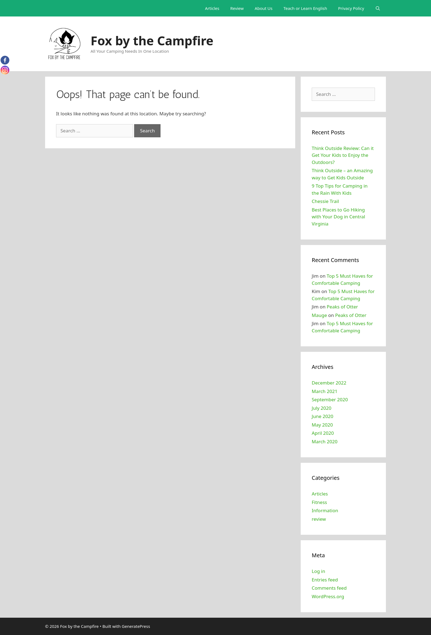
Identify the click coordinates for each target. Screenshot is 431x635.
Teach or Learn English (305, 8)
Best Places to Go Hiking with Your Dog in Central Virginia (338, 217)
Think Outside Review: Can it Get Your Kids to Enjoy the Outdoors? (343, 155)
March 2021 (325, 391)
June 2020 (322, 416)
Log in (318, 571)
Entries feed (325, 579)
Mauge (319, 315)
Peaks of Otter (342, 306)
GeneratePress (136, 626)
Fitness (319, 502)
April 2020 (323, 433)
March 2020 (325, 441)
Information (325, 510)
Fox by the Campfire (152, 40)
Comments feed (329, 588)
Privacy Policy (351, 8)
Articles (212, 8)
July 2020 (321, 408)
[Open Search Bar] (378, 8)
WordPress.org (328, 596)
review (319, 519)
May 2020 (322, 425)
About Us (264, 8)
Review (237, 8)
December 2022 (329, 383)
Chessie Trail (325, 201)
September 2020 (330, 399)
